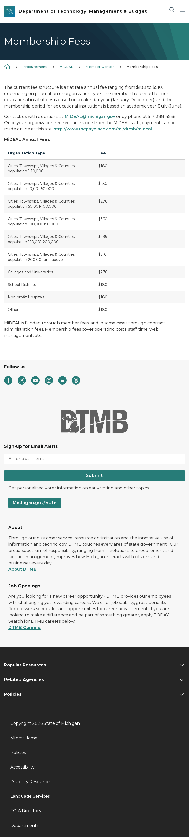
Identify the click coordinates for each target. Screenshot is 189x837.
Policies (18, 752)
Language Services (30, 796)
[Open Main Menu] (182, 9)
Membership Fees (142, 67)
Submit (94, 475)
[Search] (172, 9)
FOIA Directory (25, 810)
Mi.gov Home (23, 737)
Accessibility (22, 767)
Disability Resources (30, 781)
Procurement (35, 67)
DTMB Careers (24, 627)
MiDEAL (66, 67)
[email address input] (94, 459)
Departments (24, 825)
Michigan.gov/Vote (34, 502)
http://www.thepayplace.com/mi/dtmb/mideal (103, 129)
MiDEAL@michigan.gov (89, 116)
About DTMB (22, 569)
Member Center (100, 67)
